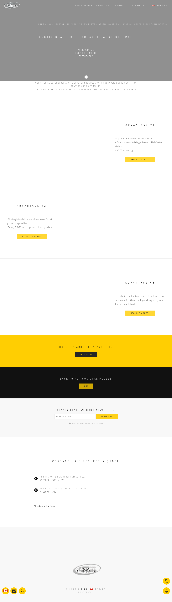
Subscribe (106, 416)
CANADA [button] (98, 589)
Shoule (75, 589)
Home (41, 24)
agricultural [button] (104, 5)
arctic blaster (108, 24)
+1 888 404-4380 (48, 480)
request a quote (140, 159)
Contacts (138, 5)
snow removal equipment (63, 24)
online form (49, 506)
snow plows (88, 24)
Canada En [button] (159, 5)
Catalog (119, 5)
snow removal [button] (83, 5)
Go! (86, 386)
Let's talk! (86, 354)
